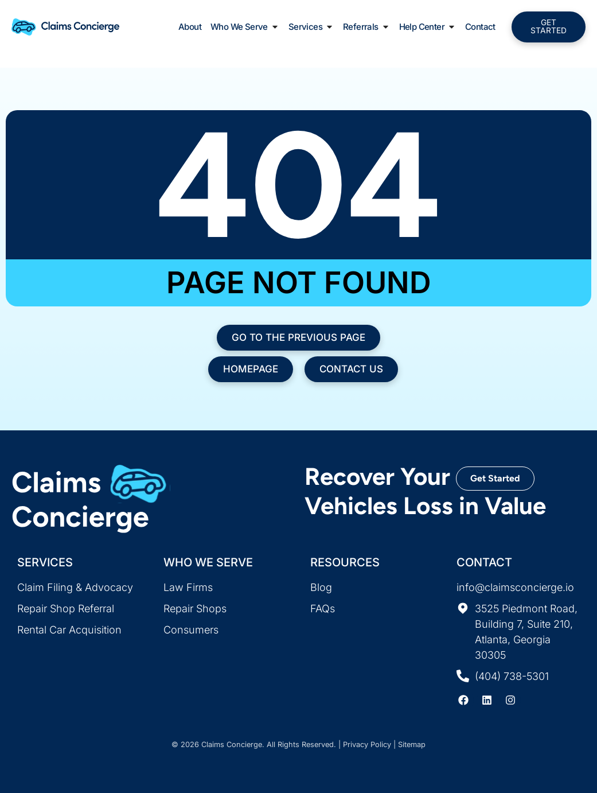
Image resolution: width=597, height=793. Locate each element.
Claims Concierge (231, 744)
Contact (480, 27)
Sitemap (412, 744)
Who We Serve (244, 28)
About (189, 27)
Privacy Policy (367, 744)
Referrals (366, 28)
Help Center (427, 28)
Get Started (495, 478)
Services (311, 28)
